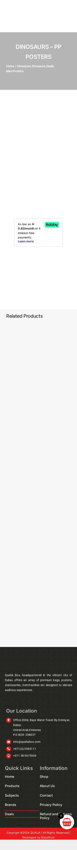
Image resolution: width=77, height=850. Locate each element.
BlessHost (48, 837)
